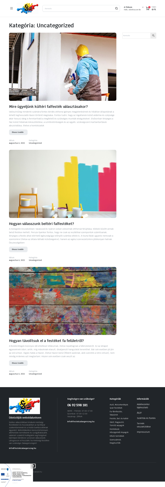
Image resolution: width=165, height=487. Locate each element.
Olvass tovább (18, 138)
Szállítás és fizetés (146, 423)
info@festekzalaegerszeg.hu (22, 453)
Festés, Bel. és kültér (119, 424)
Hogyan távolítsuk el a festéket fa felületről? (60, 346)
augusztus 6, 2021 (17, 148)
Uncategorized (35, 148)
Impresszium (143, 437)
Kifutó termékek (117, 441)
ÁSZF (139, 418)
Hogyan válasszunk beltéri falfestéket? (53, 229)
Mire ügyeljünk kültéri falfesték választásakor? (45, 109)
